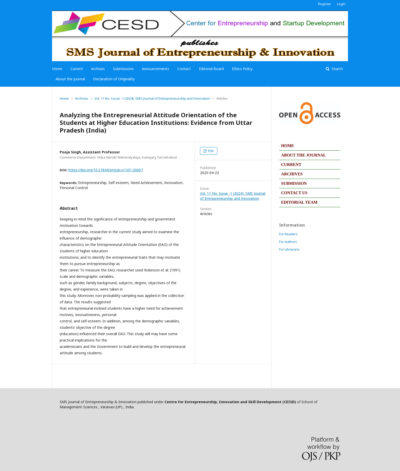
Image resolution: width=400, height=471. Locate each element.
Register (324, 4)
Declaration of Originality (114, 78)
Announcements (155, 68)
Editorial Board (211, 68)
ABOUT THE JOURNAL (303, 155)
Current (76, 68)
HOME (287, 145)
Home (57, 68)
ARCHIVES (292, 174)
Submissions (123, 68)
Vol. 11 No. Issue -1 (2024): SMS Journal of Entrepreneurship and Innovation (152, 98)
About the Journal (70, 78)
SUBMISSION (294, 183)
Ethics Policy (242, 68)
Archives (98, 68)
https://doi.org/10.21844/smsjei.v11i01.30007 (105, 169)
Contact (184, 68)
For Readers (288, 234)
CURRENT (291, 164)
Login (341, 4)
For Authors (288, 241)
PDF (210, 151)
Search (337, 68)
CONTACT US (294, 193)
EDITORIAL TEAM (299, 202)
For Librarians (289, 249)
